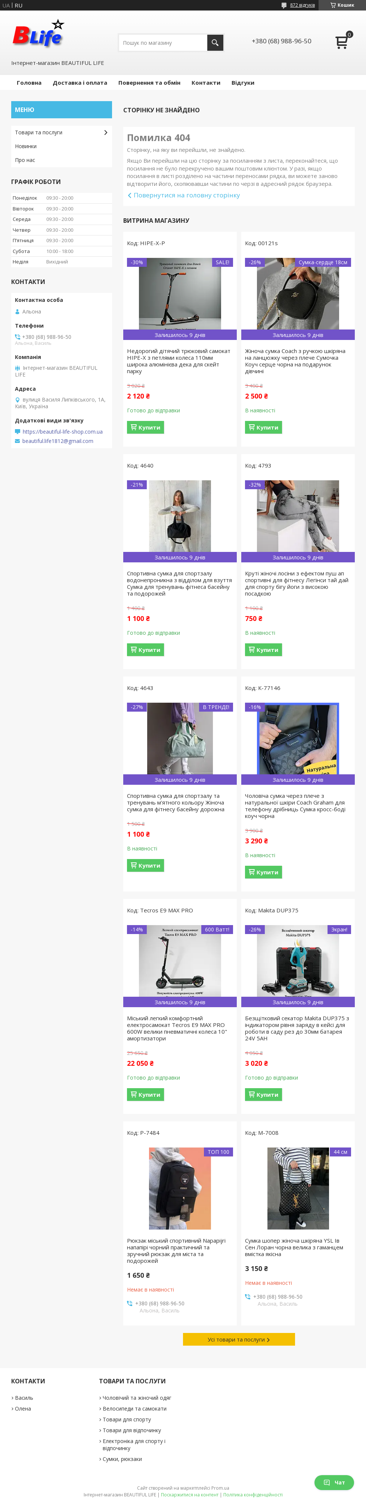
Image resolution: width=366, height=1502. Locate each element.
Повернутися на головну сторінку (187, 195)
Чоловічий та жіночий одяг (137, 1397)
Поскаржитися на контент (189, 1495)
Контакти (206, 82)
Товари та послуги (38, 132)
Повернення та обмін (149, 82)
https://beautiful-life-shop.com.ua (63, 431)
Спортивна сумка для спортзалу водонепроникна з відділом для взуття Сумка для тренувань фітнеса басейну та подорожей (179, 583)
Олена (23, 1408)
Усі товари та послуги (236, 1339)
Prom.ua (220, 1488)
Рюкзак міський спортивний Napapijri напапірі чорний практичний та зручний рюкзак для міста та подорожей (176, 1250)
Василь (24, 1397)
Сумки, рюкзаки (122, 1458)
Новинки (26, 146)
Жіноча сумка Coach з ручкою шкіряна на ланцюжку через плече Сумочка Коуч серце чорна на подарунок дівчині (295, 360)
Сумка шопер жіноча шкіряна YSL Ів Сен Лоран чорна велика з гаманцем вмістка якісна (294, 1247)
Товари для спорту (127, 1419)
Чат (334, 1482)
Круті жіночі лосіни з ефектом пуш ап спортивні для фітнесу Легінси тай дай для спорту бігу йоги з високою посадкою (296, 583)
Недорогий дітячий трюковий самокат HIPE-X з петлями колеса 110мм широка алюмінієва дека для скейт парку (178, 360)
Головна (29, 82)
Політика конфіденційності (253, 1495)
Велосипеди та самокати (135, 1408)
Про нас (25, 159)
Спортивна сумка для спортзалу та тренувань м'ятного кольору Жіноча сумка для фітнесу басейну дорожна (175, 802)
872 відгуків (302, 5)
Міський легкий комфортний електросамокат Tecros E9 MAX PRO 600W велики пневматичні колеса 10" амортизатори (177, 1028)
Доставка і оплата (80, 82)
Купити (149, 427)
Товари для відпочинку (132, 1430)
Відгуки (243, 82)
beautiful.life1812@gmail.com (57, 441)
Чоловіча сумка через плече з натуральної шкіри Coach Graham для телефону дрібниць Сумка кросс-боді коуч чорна (295, 805)
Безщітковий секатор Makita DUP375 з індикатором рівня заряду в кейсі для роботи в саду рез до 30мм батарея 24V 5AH (297, 1028)
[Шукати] (215, 43)
